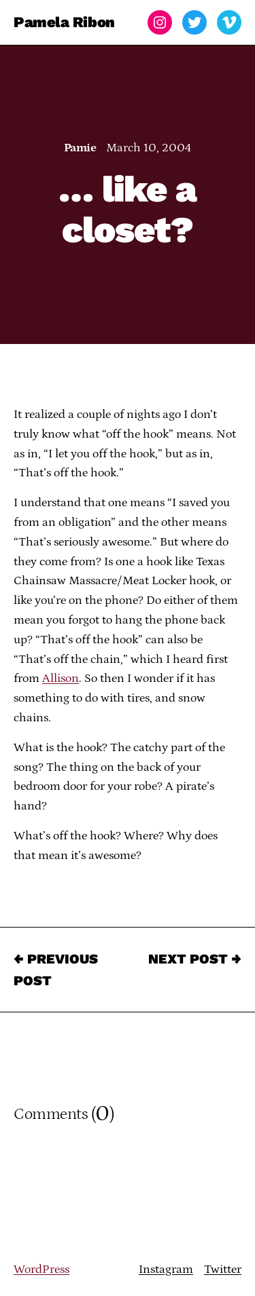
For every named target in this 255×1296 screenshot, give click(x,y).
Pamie (80, 148)
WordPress (41, 1269)
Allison (60, 678)
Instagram (166, 1269)
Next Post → (194, 959)
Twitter (222, 1269)
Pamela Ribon (64, 22)
